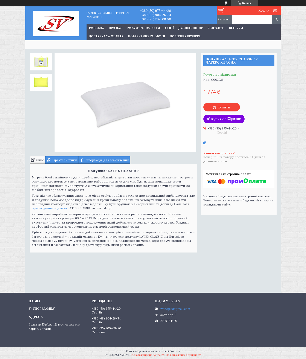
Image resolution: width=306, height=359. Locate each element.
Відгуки (236, 28)
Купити (224, 107)
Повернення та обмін (146, 36)
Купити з (226, 119)
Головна (96, 28)
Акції (169, 28)
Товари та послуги (143, 28)
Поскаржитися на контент (147, 354)
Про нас (115, 28)
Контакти (215, 28)
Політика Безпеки (185, 36)
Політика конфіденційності (183, 354)
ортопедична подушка (49, 208)
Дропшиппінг (190, 28)
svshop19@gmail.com (175, 309)
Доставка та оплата (106, 36)
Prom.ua (174, 351)
